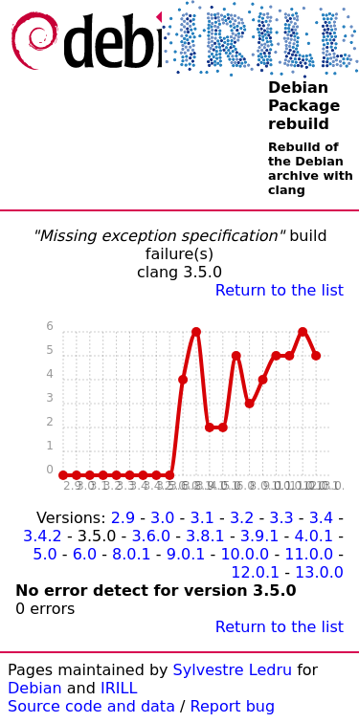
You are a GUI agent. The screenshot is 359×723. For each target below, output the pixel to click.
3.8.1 (205, 536)
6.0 (85, 554)
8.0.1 (131, 554)
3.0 (162, 518)
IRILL (119, 688)
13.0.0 (319, 572)
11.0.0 (308, 554)
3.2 (242, 518)
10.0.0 (244, 554)
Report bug (233, 706)
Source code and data (91, 706)
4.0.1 (313, 536)
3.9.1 (260, 536)
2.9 (123, 518)
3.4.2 (42, 536)
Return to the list (279, 290)
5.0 (44, 554)
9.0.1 (186, 554)
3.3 (281, 518)
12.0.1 (255, 572)
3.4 (321, 518)
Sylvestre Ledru (233, 670)
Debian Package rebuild (304, 105)
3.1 (201, 518)
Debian (35, 688)
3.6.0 (150, 536)
